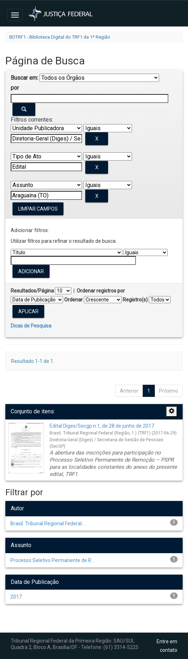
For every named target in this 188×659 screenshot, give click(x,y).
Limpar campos (38, 209)
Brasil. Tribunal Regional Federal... (47, 523)
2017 (16, 597)
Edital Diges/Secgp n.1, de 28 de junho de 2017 (102, 426)
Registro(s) (135, 300)
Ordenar (73, 300)
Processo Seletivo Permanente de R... (52, 560)
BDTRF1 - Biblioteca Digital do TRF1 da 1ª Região (59, 37)
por (15, 87)
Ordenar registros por (101, 291)
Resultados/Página (32, 291)
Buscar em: (24, 77)
